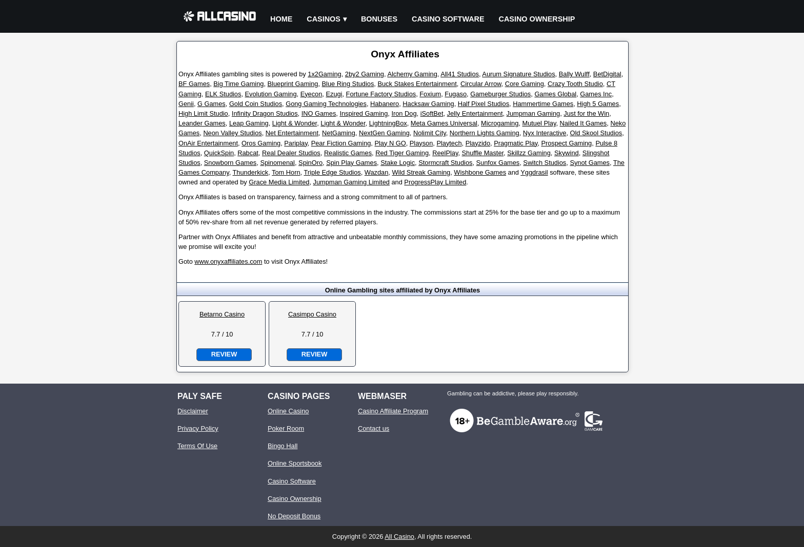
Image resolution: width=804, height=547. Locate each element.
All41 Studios (459, 74)
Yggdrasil (534, 172)
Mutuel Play (539, 123)
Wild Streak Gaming (421, 172)
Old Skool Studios (596, 133)
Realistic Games (348, 153)
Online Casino (288, 411)
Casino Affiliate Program (393, 411)
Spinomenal (277, 162)
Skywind (566, 153)
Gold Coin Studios (255, 104)
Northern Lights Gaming (484, 133)
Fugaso (456, 94)
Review (224, 354)
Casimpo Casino (312, 314)
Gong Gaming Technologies (326, 104)
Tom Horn (286, 172)
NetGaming (338, 133)
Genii (186, 104)
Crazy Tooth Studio (575, 84)
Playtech (448, 143)
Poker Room (286, 428)
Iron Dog (403, 113)
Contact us (373, 428)
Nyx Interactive (545, 133)
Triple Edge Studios (332, 172)
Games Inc (596, 94)
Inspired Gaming (363, 113)
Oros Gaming (261, 143)
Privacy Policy (197, 428)
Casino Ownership (537, 19)
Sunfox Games (498, 162)
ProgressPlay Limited (435, 182)
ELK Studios (223, 94)
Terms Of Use (197, 446)
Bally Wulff (574, 74)
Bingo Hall (282, 446)
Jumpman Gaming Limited (351, 182)
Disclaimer (192, 411)
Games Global (555, 94)
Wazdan (376, 172)
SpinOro (310, 162)
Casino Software (448, 19)
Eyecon (311, 94)
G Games (211, 104)
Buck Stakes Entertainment (416, 84)
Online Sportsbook (294, 463)
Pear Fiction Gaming (341, 143)
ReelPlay (445, 153)
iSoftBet (432, 113)
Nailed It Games (583, 123)
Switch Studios (544, 162)
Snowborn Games (230, 162)
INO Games (319, 113)
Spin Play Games (351, 162)
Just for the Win (586, 113)
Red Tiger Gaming (402, 153)
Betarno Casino (222, 314)
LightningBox (388, 123)
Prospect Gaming (566, 143)
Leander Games (202, 123)
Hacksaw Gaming (428, 104)
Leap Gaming (249, 123)
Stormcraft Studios (445, 162)
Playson (421, 143)
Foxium (430, 94)
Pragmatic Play (515, 143)
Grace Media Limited (279, 182)
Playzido (478, 143)
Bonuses (379, 19)
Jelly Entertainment (475, 113)
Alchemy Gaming (412, 74)
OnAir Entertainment (208, 143)
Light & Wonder (294, 123)
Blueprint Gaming (293, 84)
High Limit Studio (203, 113)
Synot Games (590, 162)
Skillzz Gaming (529, 153)
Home (281, 19)
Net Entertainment (292, 133)
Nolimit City (429, 133)
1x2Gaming (324, 74)
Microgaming (499, 123)
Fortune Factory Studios (381, 94)
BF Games (194, 84)
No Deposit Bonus (294, 516)
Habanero (384, 104)
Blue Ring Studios (348, 84)
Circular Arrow (480, 84)
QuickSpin (219, 153)
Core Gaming (524, 84)
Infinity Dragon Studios (265, 113)
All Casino (399, 536)
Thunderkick (251, 172)
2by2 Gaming (364, 74)
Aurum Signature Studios (518, 74)
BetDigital (607, 74)
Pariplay (295, 143)
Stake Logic (397, 162)
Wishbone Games (480, 172)
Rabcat (247, 153)
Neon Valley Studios (232, 133)
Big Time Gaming (238, 84)
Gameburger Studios (500, 94)
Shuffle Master (483, 153)
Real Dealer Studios (291, 153)
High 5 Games (598, 104)
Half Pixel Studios (483, 104)
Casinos (323, 19)
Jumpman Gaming (533, 113)
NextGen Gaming (384, 133)
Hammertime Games (543, 104)
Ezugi (334, 94)
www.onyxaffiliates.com (228, 261)
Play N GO (390, 143)
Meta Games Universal (444, 123)
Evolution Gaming (271, 94)
